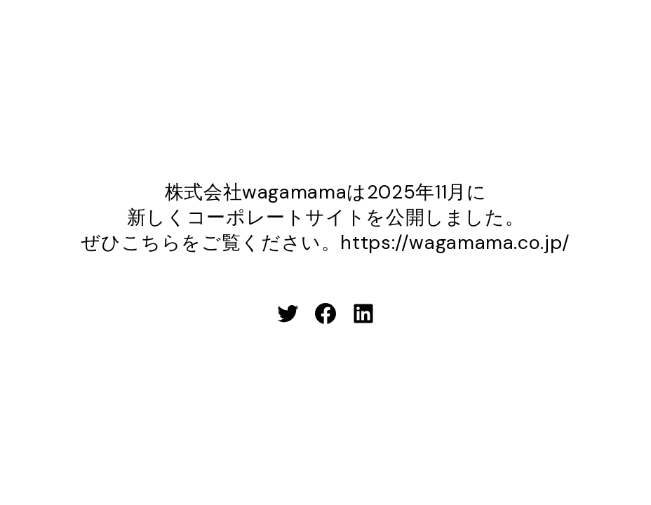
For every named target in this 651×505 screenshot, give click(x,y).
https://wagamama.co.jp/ (455, 242)
